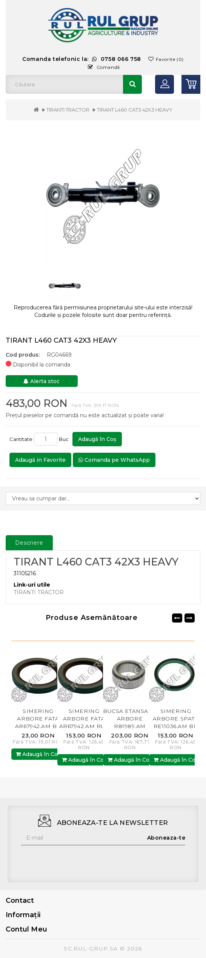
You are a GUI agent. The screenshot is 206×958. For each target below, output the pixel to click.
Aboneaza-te (166, 837)
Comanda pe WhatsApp (114, 459)
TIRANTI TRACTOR (67, 110)
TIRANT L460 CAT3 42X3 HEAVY (134, 110)
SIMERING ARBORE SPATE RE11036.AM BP (176, 719)
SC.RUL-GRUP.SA (91, 948)
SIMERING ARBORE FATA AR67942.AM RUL (84, 719)
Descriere (29, 542)
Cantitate (20, 439)
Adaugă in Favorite (40, 459)
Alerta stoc (41, 381)
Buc (65, 439)
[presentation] (78, 860)
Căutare (132, 84)
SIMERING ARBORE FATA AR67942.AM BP (38, 719)
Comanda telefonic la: (81, 59)
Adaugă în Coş (97, 439)
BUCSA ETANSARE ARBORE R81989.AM (130, 719)
